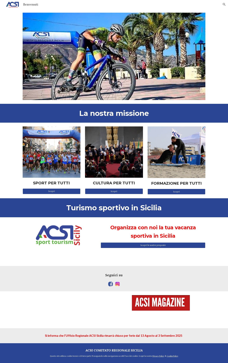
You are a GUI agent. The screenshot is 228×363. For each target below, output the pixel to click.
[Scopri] (51, 191)
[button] (224, 4)
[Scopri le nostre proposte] (153, 245)
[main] (114, 113)
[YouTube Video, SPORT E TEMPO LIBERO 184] (67, 309)
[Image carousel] (114, 56)
